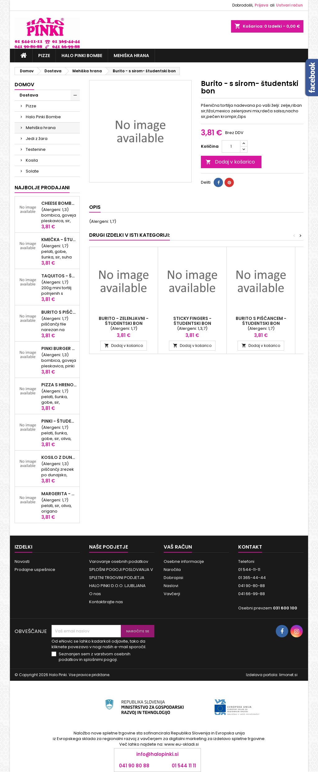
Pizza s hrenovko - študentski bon (59, 384)
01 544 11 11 (184, 766)
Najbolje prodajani (42, 187)
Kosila (32, 160)
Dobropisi (173, 578)
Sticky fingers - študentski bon (192, 320)
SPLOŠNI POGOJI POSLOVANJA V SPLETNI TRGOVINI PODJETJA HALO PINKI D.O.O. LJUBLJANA (121, 578)
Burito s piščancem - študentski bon (59, 312)
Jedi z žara (37, 138)
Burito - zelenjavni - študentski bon (123, 320)
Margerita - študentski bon (59, 493)
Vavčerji (172, 594)
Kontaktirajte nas (106, 602)
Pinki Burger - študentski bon (59, 348)
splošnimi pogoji (100, 659)
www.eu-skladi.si (181, 744)
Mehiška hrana (131, 55)
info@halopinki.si (157, 754)
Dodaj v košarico (230, 161)
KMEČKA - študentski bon (59, 239)
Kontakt (250, 546)
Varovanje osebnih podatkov (118, 561)
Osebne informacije (184, 561)
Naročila (172, 569)
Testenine (36, 149)
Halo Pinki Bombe (81, 55)
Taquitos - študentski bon (59, 275)
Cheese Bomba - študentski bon (59, 203)
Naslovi (171, 586)
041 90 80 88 (134, 766)
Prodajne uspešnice (35, 569)
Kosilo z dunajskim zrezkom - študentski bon (59, 457)
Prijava (261, 5)
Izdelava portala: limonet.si (272, 674)
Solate (32, 171)
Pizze (44, 55)
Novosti (22, 561)
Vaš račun (178, 546)
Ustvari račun (289, 5)
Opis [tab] (95, 207)
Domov (24, 84)
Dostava (29, 95)
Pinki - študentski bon (59, 421)
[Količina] (231, 146)
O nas (95, 594)
